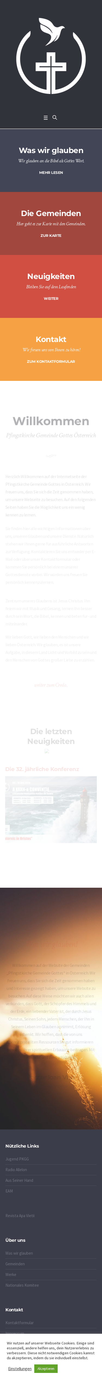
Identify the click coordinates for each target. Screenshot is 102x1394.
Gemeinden (15, 1263)
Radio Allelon (16, 1169)
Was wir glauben (19, 1253)
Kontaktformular (19, 1322)
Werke (10, 1274)
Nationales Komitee (22, 1285)
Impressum (14, 1333)
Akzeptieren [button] (46, 1368)
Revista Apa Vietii (20, 1215)
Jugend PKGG (17, 1159)
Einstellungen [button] (20, 1368)
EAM (9, 1191)
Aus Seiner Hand (19, 1180)
